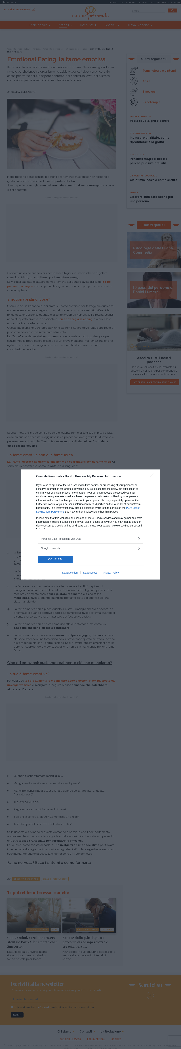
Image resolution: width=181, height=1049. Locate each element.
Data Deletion (70, 572)
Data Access (90, 572)
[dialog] (90, 524)
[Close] (153, 476)
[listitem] (90, 539)
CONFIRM (55, 559)
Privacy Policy (111, 572)
